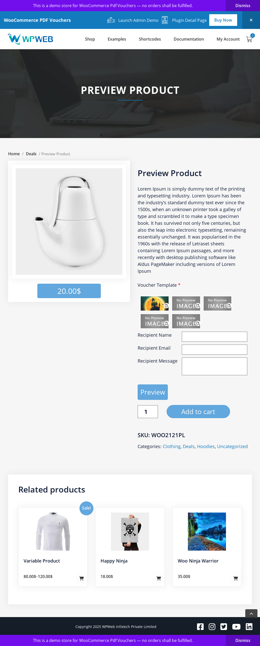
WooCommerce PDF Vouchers (37, 20)
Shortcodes (150, 39)
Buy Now (223, 20)
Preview (152, 392)
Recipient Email (154, 348)
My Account (228, 39)
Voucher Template (159, 285)
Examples (117, 39)
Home (14, 154)
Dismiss (242, 5)
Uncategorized (232, 446)
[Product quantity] (148, 411)
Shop (90, 39)
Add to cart (198, 411)
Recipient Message (157, 361)
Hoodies (206, 446)
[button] (110, 176)
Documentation (189, 39)
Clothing (172, 446)
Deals (31, 154)
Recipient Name (155, 335)
